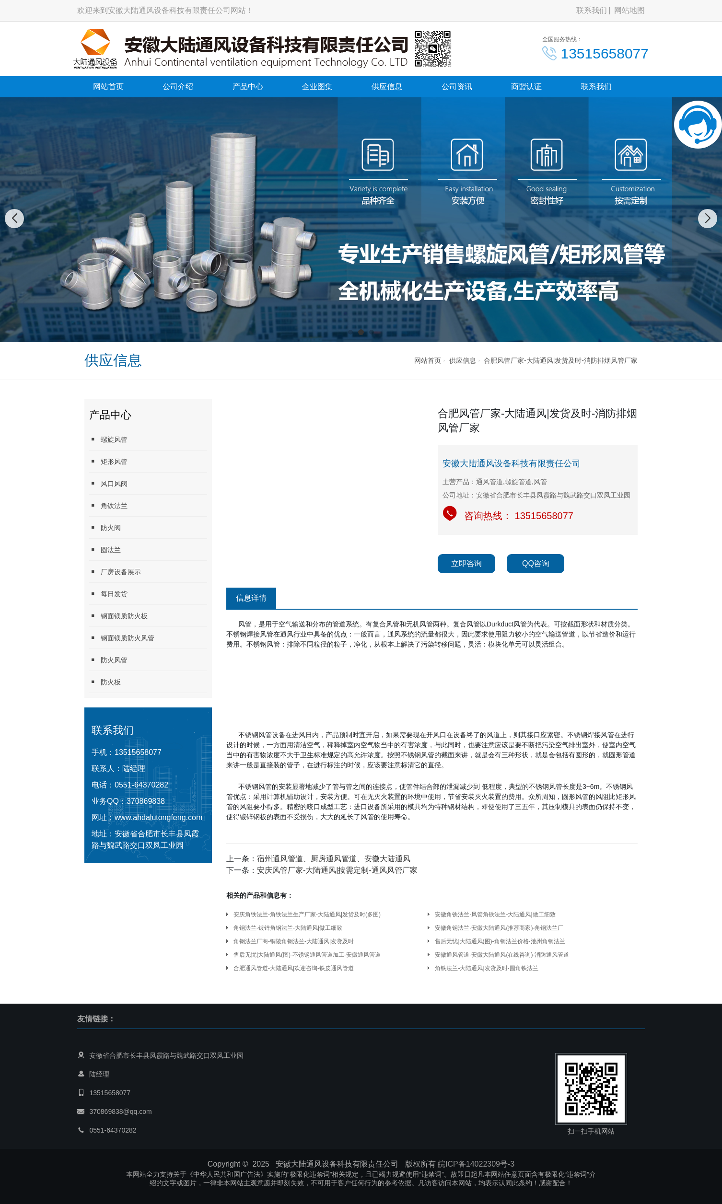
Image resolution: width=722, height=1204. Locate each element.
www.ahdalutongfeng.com (158, 817)
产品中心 (248, 86)
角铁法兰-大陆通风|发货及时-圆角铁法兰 (486, 968)
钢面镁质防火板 (118, 616)
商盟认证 (526, 86)
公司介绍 (178, 86)
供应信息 (387, 86)
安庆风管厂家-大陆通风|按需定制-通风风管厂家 (337, 870)
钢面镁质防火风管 (121, 638)
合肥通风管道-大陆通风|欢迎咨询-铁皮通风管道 (293, 968)
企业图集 (317, 86)
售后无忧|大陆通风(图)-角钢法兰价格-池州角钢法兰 (500, 941)
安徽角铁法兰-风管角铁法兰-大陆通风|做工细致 (495, 914)
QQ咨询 (535, 563)
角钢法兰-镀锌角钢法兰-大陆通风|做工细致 (287, 928)
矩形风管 (108, 461)
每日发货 (108, 594)
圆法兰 (105, 549)
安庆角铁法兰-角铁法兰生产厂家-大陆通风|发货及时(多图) (307, 914)
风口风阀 (108, 483)
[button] (350, 332)
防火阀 (105, 527)
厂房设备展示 (115, 571)
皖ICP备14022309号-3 (476, 1164)
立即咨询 (466, 563)
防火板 (105, 682)
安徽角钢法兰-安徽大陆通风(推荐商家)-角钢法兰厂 (499, 928)
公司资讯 (457, 86)
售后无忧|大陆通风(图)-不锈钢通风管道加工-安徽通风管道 (307, 954)
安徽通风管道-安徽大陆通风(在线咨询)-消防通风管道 (502, 954)
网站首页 (108, 86)
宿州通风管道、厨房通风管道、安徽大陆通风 (333, 859)
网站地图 (629, 10)
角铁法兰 (108, 505)
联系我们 (591, 10)
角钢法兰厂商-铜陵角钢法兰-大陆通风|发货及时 (293, 941)
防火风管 (108, 660)
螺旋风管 (108, 439)
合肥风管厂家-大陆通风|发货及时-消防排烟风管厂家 (561, 360)
